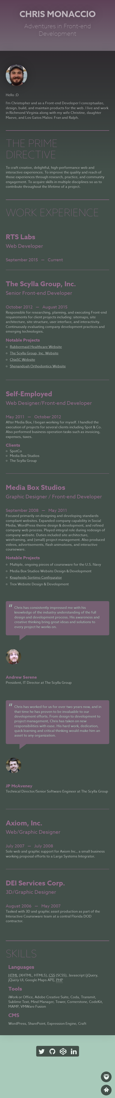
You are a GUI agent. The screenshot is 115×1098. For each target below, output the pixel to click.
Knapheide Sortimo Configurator (36, 577)
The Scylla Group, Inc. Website (34, 353)
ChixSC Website (22, 359)
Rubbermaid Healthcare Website (36, 346)
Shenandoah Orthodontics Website (38, 366)
